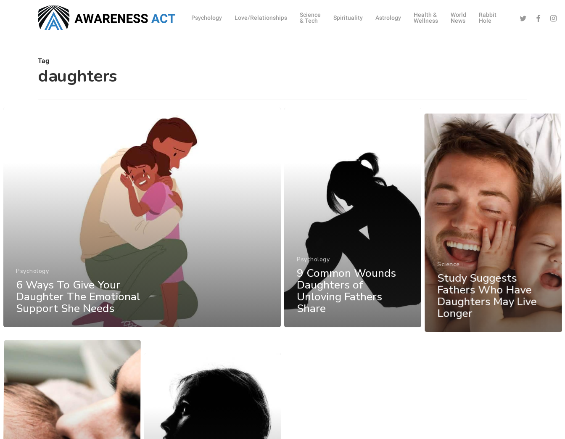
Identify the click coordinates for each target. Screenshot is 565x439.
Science (449, 306)
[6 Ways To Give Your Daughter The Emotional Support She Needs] (142, 228)
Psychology (32, 281)
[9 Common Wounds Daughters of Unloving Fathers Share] (353, 237)
